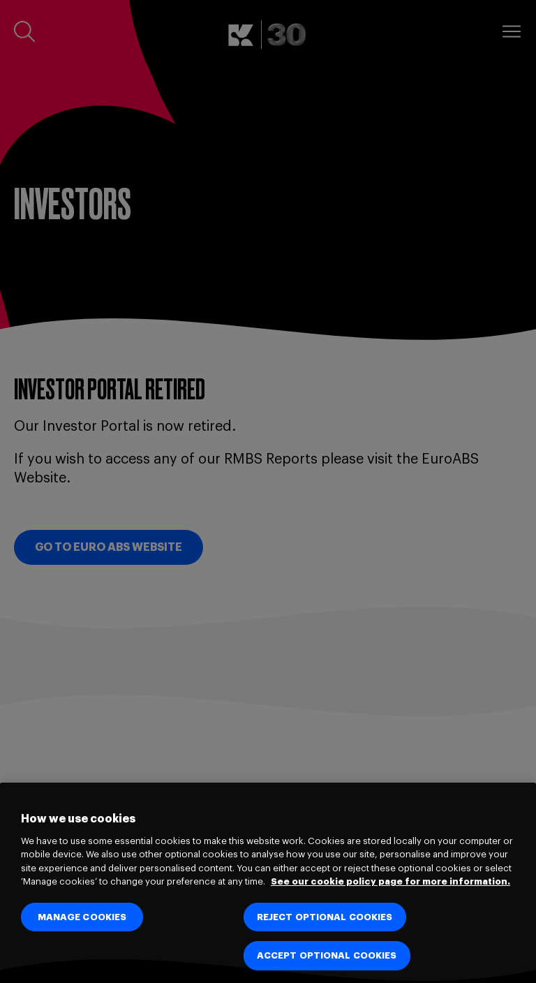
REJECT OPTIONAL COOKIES (325, 917)
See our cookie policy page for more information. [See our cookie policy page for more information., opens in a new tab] (390, 881)
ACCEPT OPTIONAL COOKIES (327, 955)
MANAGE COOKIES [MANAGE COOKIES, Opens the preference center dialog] (82, 917)
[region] (268, 883)
